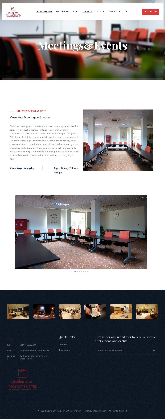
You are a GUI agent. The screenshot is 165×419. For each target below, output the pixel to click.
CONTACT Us (114, 12)
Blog (75, 12)
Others (100, 12)
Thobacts (88, 12)
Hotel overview (44, 12)
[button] (10, 232)
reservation (151, 12)
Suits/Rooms (62, 12)
